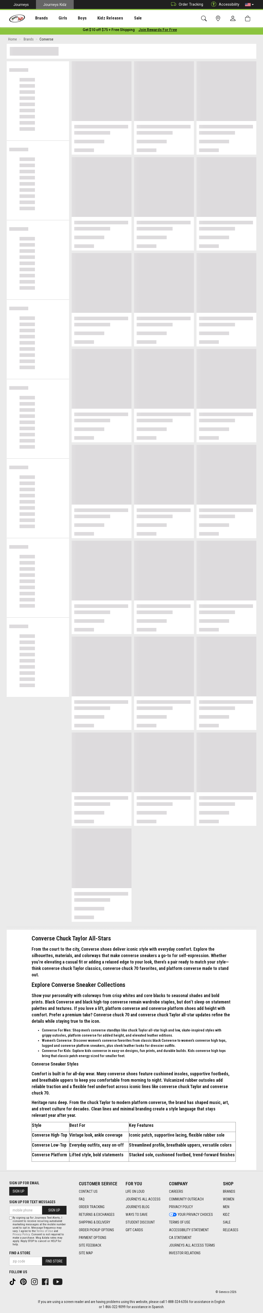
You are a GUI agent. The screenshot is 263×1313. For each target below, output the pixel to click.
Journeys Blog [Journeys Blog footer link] (137, 1207)
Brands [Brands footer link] (229, 1192)
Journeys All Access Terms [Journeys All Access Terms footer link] (192, 1246)
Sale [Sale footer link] (227, 1222)
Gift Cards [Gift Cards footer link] (134, 1230)
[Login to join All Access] (109, 30)
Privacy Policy (21, 1234)
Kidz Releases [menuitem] (98, 18)
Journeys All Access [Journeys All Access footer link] (143, 1199)
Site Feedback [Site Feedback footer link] (90, 1246)
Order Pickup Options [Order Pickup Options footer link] (96, 1230)
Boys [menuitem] (73, 18)
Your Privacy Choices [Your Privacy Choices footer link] (191, 1215)
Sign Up (18, 1191)
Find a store (19, 1253)
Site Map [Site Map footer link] (86, 1253)
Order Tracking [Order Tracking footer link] (92, 1207)
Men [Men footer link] (226, 1207)
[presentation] (37, 18)
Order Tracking (185, 4)
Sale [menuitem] (123, 18)
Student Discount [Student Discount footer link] (140, 1222)
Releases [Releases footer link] (230, 1230)
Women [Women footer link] (228, 1199)
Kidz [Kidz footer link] (226, 1215)
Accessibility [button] (224, 4)
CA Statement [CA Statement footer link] (180, 1238)
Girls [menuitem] (56, 18)
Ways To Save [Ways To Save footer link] (137, 1215)
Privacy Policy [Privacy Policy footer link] (181, 1207)
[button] (249, 5)
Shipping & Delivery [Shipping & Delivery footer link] (94, 1222)
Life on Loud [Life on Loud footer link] (135, 1192)
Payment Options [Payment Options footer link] (92, 1238)
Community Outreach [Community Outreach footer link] (186, 1199)
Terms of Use (44, 1231)
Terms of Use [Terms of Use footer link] (179, 1222)
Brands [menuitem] (37, 18)
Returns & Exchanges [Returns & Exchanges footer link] (97, 1215)
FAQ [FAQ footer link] (81, 1199)
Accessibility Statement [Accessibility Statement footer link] (189, 1230)
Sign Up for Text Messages (32, 1202)
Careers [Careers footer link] (176, 1192)
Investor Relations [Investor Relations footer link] (185, 1253)
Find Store (54, 1261)
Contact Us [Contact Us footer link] (88, 1192)
